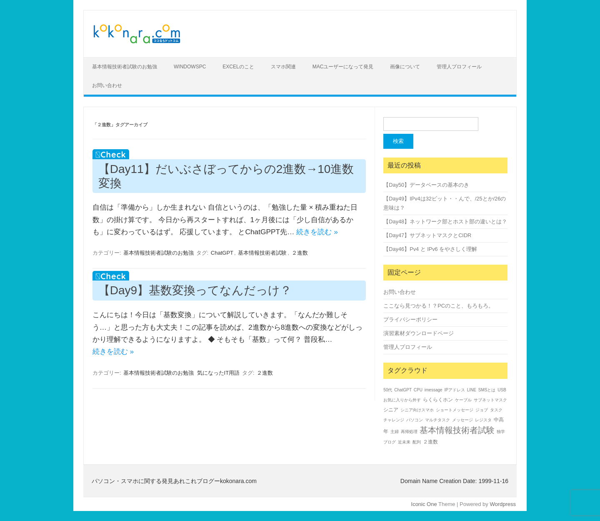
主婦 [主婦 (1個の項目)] (394, 431)
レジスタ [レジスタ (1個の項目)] (483, 420)
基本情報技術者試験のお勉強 (124, 67)
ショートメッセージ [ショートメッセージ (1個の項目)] (454, 410)
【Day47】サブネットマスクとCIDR (427, 235)
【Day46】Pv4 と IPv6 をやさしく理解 (430, 249)
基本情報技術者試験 (262, 253)
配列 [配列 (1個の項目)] (416, 442)
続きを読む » (317, 232)
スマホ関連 (283, 67)
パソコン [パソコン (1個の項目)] (414, 420)
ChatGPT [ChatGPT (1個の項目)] (403, 390)
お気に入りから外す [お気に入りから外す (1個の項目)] (402, 400)
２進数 (300, 253)
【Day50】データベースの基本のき (426, 185)
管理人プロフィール (459, 67)
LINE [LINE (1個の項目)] (471, 390)
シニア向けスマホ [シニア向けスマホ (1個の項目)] (417, 410)
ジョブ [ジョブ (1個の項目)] (481, 410)
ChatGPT (222, 253)
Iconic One (424, 504)
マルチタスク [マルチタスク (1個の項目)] (437, 420)
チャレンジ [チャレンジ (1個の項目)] (393, 420)
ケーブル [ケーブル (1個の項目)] (463, 400)
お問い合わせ (107, 85)
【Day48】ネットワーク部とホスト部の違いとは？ (445, 221)
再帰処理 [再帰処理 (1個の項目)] (409, 431)
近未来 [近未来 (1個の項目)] (404, 442)
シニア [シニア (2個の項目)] (390, 410)
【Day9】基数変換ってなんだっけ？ (195, 290)
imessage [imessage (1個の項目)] (433, 390)
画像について (405, 67)
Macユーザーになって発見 (343, 67)
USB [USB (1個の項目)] (502, 390)
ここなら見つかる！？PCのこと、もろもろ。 (438, 306)
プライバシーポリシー (410, 319)
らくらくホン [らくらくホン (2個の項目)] (438, 400)
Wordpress (503, 504)
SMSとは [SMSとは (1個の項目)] (487, 390)
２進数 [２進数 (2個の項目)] (430, 442)
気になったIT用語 (218, 373)
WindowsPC (190, 67)
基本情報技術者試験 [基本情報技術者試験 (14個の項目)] (457, 430)
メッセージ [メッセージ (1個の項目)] (462, 420)
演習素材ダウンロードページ (418, 333)
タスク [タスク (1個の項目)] (496, 410)
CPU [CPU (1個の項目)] (418, 390)
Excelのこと (238, 67)
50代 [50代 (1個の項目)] (387, 390)
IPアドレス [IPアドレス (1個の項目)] (454, 390)
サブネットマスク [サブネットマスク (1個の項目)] (490, 400)
